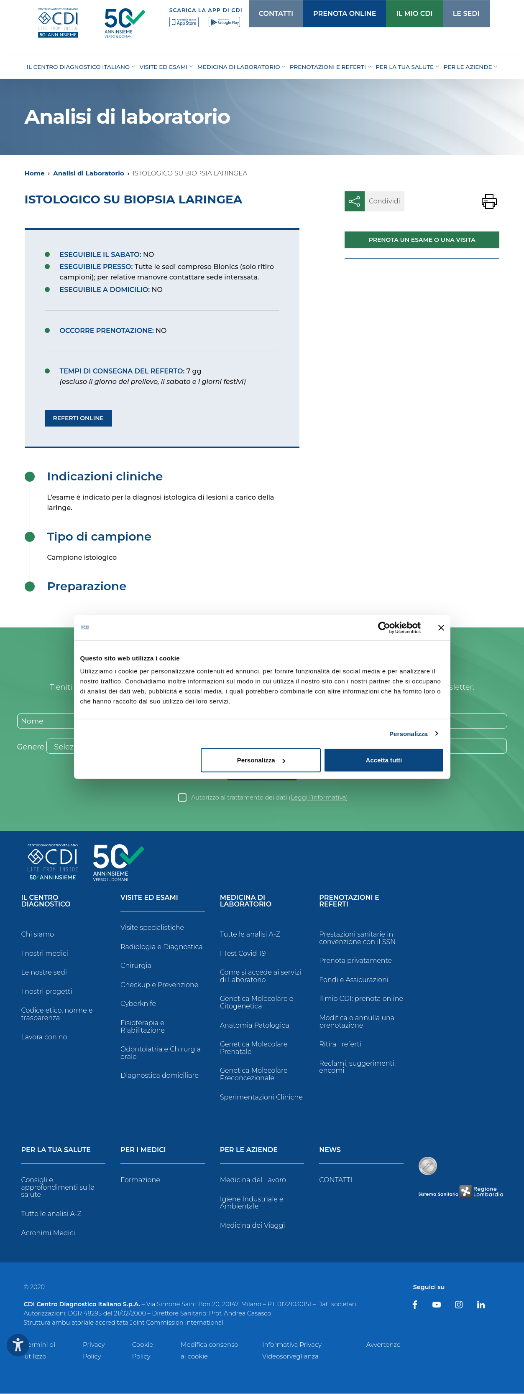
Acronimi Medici (48, 1233)
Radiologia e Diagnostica (161, 947)
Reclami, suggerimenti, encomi (357, 1067)
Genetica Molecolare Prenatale (254, 1048)
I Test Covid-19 (243, 954)
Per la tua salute (56, 1151)
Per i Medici (143, 1151)
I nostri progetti (46, 992)
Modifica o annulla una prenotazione (356, 1022)
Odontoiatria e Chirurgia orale (160, 1053)
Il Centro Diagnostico (46, 902)
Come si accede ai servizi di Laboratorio (260, 977)
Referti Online (78, 418)
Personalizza (408, 733)
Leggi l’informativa (318, 798)
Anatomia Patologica (254, 1026)
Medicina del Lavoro (253, 1181)
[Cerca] (486, 13)
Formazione (140, 1181)
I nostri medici (44, 954)
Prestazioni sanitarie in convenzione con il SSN (357, 939)
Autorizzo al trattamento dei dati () (269, 798)
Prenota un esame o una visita (422, 240)
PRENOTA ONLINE (332, 14)
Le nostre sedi (44, 973)
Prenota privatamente (355, 961)
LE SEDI (450, 14)
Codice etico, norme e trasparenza (57, 1015)
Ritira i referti (340, 1045)
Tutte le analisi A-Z (250, 935)
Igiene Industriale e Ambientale (252, 1203)
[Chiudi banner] (441, 627)
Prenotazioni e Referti (349, 902)
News (330, 1151)
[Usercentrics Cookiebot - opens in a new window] (384, 627)
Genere (31, 747)
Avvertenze (383, 1345)
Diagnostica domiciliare (159, 1076)
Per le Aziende (249, 1151)
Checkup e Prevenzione (159, 985)
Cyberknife (138, 1004)
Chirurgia (135, 966)
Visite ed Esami (149, 898)
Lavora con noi (45, 1037)
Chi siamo (37, 935)
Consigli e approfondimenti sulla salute (58, 1188)
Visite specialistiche (152, 928)
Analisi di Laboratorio (88, 173)
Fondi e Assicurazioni (354, 980)
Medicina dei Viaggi (252, 1226)
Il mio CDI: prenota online (361, 999)
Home (35, 173)
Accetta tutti (384, 760)
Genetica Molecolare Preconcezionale (254, 1075)
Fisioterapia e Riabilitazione (142, 1027)
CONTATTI (265, 14)
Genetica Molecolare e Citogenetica (257, 1003)
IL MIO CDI (400, 14)
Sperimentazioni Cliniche (261, 1098)
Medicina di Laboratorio (245, 902)
